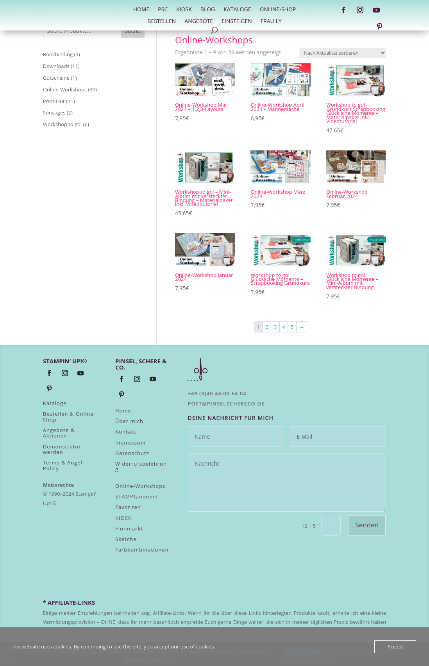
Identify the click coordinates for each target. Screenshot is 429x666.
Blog (207, 10)
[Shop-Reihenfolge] (342, 53)
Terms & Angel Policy (62, 465)
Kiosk (184, 10)
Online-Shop (277, 10)
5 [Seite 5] (292, 326)
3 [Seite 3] (275, 326)
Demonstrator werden (62, 449)
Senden (367, 524)
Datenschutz (132, 453)
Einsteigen (237, 21)
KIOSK (123, 517)
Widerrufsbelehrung (141, 466)
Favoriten (128, 507)
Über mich (129, 421)
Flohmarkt (129, 528)
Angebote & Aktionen (59, 433)
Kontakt (125, 431)
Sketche (125, 539)
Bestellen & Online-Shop (69, 416)
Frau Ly (271, 21)
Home (123, 410)
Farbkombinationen (141, 549)
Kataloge (237, 10)
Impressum (130, 442)
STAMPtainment (136, 496)
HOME (141, 10)
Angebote (198, 21)
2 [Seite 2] (266, 326)
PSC (163, 10)
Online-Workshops (140, 485)
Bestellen (161, 21)
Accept (395, 646)
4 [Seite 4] (283, 326)
